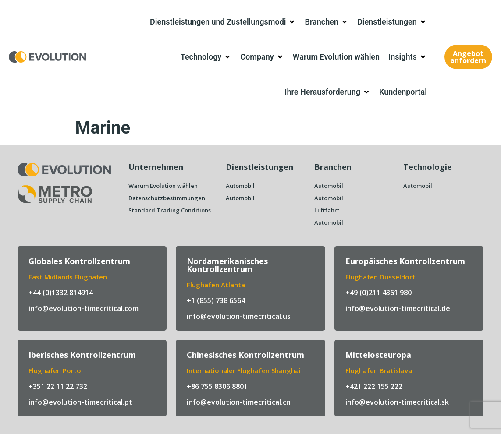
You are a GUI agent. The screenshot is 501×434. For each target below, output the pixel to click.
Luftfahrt (326, 210)
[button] (223, 21)
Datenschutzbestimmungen (166, 198)
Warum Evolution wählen (163, 186)
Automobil (240, 186)
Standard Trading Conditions (169, 210)
